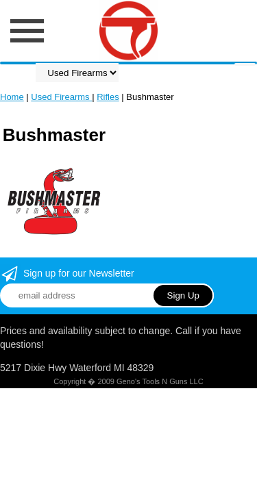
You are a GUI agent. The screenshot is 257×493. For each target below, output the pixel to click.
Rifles (108, 97)
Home (12, 97)
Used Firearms (61, 97)
